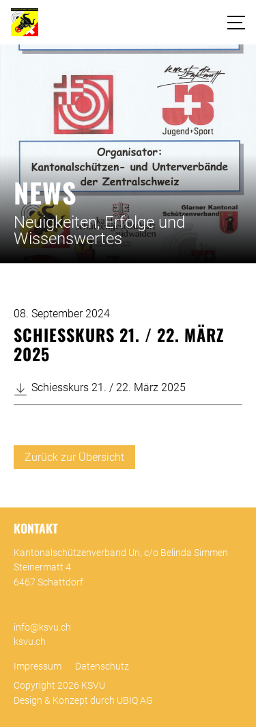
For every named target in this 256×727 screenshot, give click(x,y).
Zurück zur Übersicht (74, 457)
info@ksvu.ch (42, 627)
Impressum (37, 666)
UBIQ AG (135, 700)
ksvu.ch (30, 642)
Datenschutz (102, 666)
